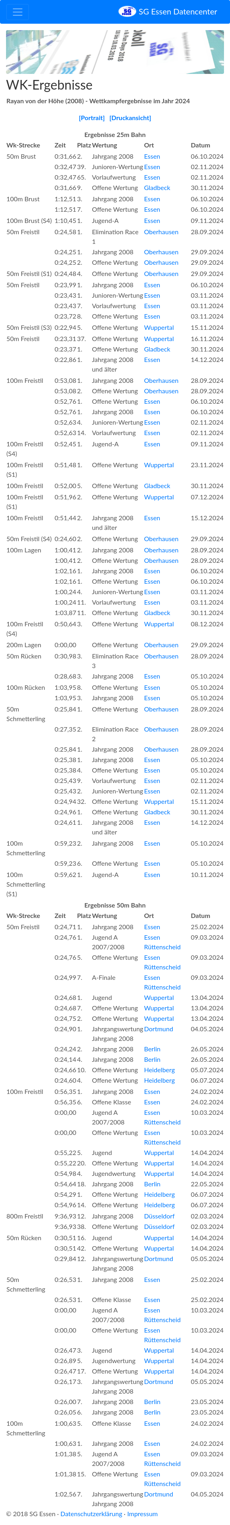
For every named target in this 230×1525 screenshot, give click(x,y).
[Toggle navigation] (17, 12)
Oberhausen (161, 231)
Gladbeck (157, 187)
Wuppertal (159, 327)
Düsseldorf (159, 1216)
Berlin (152, 1049)
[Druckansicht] (130, 117)
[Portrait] (92, 117)
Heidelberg (159, 1069)
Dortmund (158, 1028)
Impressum (142, 1513)
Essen (152, 156)
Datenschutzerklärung (91, 1513)
